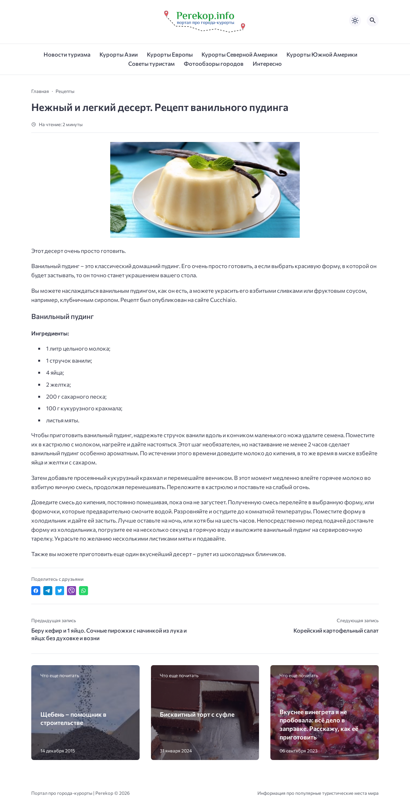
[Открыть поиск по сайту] (373, 21)
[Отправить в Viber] (71, 590)
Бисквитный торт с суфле (197, 714)
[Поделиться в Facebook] (35, 590)
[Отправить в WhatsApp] (83, 590)
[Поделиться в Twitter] (59, 590)
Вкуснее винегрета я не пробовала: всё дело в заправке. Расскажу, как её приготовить (319, 724)
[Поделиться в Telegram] (47, 590)
